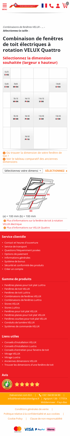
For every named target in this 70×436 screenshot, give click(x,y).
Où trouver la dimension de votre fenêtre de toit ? (32, 154)
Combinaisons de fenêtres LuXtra (22, 300)
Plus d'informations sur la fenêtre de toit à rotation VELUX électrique (33, 222)
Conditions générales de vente (32, 409)
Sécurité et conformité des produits (24, 265)
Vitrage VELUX (12, 353)
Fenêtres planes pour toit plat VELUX (24, 315)
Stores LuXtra (12, 307)
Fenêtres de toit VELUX (17, 288)
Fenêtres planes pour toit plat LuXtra (24, 285)
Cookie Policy (15, 418)
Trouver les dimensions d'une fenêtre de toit (29, 364)
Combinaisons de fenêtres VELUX (22, 296)
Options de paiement (16, 254)
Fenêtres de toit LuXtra (17, 292)
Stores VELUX (11, 303)
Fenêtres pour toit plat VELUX (20, 311)
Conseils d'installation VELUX (20, 342)
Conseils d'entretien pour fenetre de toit (26, 350)
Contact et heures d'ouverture (21, 242)
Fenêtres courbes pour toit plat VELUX (25, 318)
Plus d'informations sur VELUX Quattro (27, 227)
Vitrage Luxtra (12, 357)
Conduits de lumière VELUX (19, 322)
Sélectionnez (56, 170)
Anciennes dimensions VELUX (20, 361)
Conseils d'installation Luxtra (20, 346)
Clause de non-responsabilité (46, 418)
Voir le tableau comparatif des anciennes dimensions (30, 160)
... (42, 27)
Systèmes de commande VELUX (22, 326)
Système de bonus (14, 261)
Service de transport (15, 246)
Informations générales (17, 257)
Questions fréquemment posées (22, 250)
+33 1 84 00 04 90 (50, 395)
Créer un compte (13, 269)
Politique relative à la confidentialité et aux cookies (32, 413)
